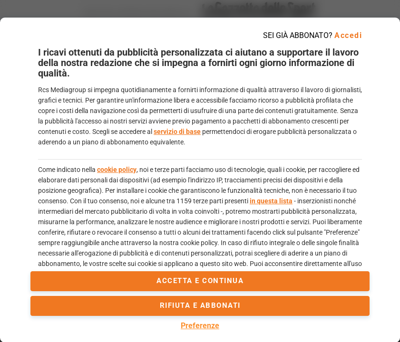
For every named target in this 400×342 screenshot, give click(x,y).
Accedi (348, 35)
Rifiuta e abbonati (200, 305)
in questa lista (271, 201)
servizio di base (177, 131)
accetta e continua (200, 280)
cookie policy (117, 169)
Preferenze (200, 325)
